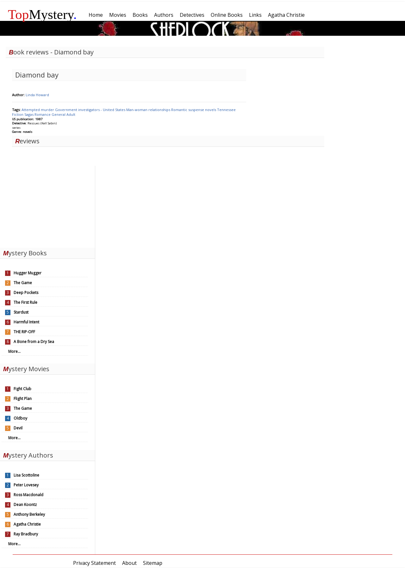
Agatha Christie (27, 524)
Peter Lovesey (26, 485)
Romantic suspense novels (194, 109)
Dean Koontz (25, 504)
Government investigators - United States (90, 109)
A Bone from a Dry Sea (34, 341)
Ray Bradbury (26, 534)
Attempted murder (38, 109)
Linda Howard (37, 94)
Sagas (29, 114)
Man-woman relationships (148, 109)
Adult (70, 114)
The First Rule (25, 302)
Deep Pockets (26, 292)
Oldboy (20, 418)
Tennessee (226, 109)
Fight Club (22, 388)
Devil (18, 428)
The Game (23, 282)
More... (14, 351)
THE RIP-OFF (24, 331)
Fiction (18, 114)
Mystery (42, 14)
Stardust (21, 312)
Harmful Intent (26, 322)
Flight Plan (23, 398)
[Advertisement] (47, 205)
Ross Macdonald (28, 494)
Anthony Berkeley (29, 514)
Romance (43, 114)
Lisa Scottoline (26, 475)
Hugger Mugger (27, 273)
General (59, 114)
